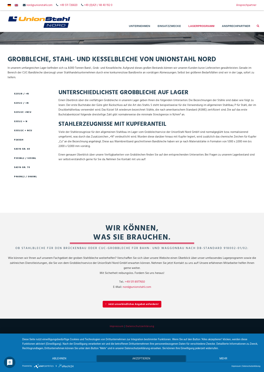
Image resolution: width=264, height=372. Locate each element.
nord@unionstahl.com (39, 5)
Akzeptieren (141, 359)
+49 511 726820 (68, 5)
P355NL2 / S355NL (25, 158)
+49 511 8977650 (135, 281)
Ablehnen (58, 359)
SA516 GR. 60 (22, 149)
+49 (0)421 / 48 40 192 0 (98, 5)
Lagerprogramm (201, 26)
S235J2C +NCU (22, 112)
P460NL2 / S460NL (25, 177)
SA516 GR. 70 (22, 167)
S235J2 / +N (21, 103)
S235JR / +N (21, 94)
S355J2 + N (20, 121)
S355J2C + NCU (23, 130)
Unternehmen (139, 26)
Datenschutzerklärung (140, 326)
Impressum (116, 326)
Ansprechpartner (246, 5)
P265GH (18, 140)
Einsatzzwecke (169, 26)
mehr (225, 359)
